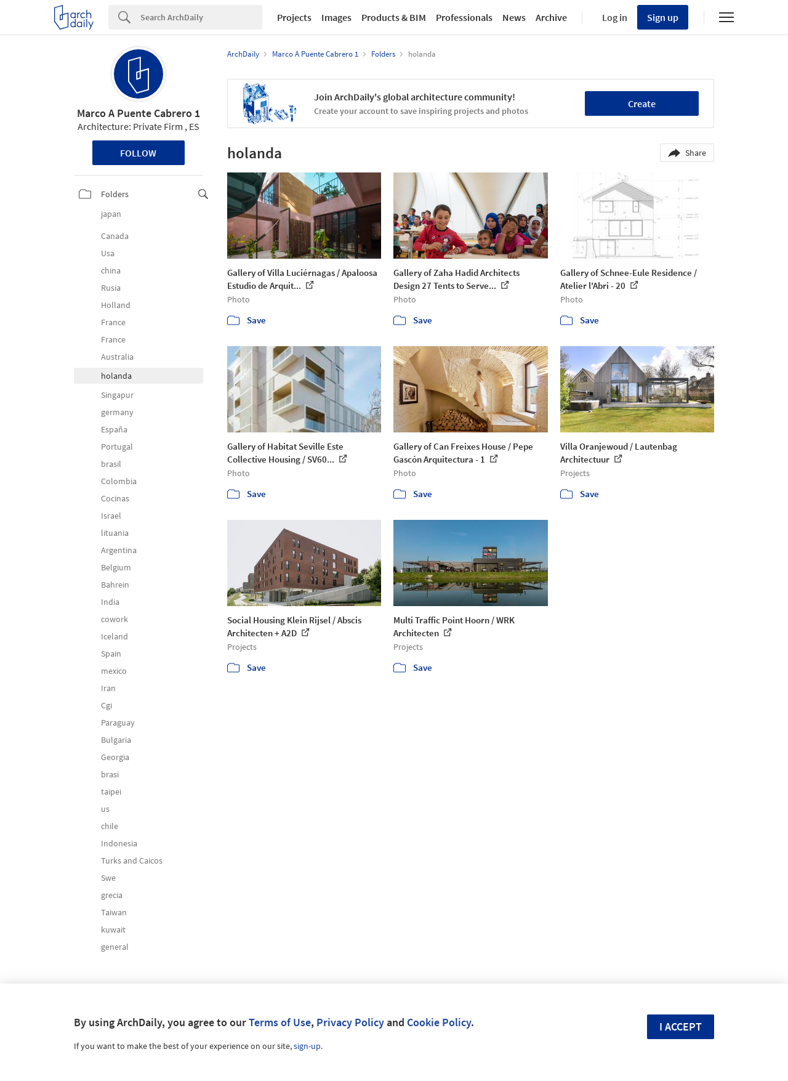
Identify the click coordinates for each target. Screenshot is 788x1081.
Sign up (662, 17)
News (514, 17)
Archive (551, 17)
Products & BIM (393, 17)
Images (336, 17)
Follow (138, 153)
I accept (680, 1026)
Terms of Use (280, 1022)
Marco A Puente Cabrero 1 (138, 113)
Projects (294, 17)
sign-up (307, 1045)
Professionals (464, 17)
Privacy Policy (350, 1022)
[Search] (201, 17)
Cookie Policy (439, 1022)
